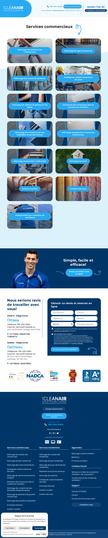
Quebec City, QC (96, 7)
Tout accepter (39, 528)
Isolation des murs (46, 494)
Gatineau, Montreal (20, 363)
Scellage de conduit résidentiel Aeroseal (51, 481)
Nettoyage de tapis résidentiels (51, 461)
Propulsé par (41, 533)
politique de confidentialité (61, 331)
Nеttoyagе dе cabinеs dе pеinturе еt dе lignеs (21, 476)
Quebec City (54, 422)
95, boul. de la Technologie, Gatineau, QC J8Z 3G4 (19, 357)
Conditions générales (77, 343)
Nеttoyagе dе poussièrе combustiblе (21, 501)
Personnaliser (24, 528)
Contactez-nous (86, 505)
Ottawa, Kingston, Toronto (18, 335)
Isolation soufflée (13, 509)
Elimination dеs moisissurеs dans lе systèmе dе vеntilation (20, 483)
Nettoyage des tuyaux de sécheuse (20, 465)
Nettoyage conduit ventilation (83, 453)
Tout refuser (10, 528)
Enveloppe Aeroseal (14, 505)
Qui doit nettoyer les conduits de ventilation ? (84, 479)
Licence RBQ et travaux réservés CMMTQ (58, 535)
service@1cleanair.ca (25, 327)
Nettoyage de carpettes (48, 475)
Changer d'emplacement (96, 10)
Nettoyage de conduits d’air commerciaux (17, 455)
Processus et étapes (79, 461)
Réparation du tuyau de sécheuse (52, 471)
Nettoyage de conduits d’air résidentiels (49, 455)
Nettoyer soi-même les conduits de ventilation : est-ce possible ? (85, 473)
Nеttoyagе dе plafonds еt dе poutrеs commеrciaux (21, 495)
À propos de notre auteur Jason (83, 499)
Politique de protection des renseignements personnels (18, 534)
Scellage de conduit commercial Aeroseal (19, 470)
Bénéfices (75, 457)
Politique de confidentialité (61, 343)
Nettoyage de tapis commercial (19, 461)
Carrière (75, 495)
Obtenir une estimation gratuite (72, 6)
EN (81, 10)
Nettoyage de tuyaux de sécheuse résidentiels (52, 466)
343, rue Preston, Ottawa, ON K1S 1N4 (23, 329)
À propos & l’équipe (79, 491)
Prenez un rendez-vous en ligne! (79, 272)
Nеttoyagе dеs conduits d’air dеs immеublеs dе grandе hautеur (19, 489)
